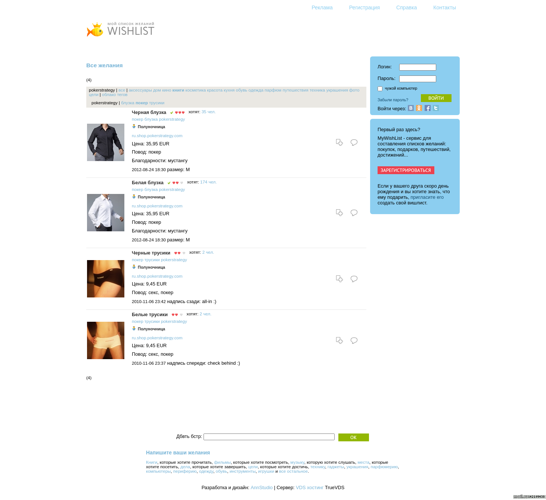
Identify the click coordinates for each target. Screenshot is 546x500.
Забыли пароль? (393, 100)
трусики (156, 103)
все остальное (293, 471)
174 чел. (208, 182)
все (121, 90)
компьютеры (158, 471)
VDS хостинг (309, 487)
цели (94, 94)
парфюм (273, 90)
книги (178, 90)
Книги (151, 462)
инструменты (243, 471)
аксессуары (140, 90)
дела (185, 466)
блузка (127, 103)
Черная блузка (149, 112)
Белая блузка (148, 182)
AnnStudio (262, 487)
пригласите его (427, 197)
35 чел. (209, 111)
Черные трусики (151, 253)
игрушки (266, 471)
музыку (297, 462)
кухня (229, 90)
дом (157, 90)
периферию (185, 471)
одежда (255, 90)
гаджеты (336, 466)
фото (354, 90)
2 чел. (208, 252)
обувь (241, 90)
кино (166, 90)
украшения (337, 90)
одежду (206, 471)
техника (317, 90)
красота (214, 90)
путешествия (295, 90)
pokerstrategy (172, 119)
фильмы (222, 462)
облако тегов (114, 94)
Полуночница (151, 126)
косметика (195, 90)
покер (142, 103)
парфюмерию (384, 466)
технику (317, 466)
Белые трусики (150, 314)
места (363, 462)
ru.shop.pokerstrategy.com (157, 135)
